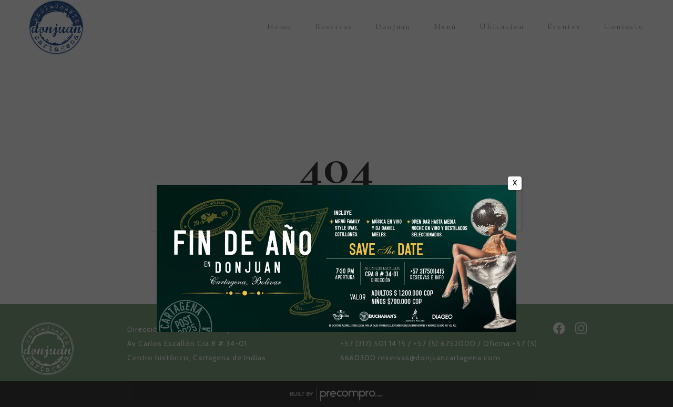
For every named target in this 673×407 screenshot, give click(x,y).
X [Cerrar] (515, 182)
